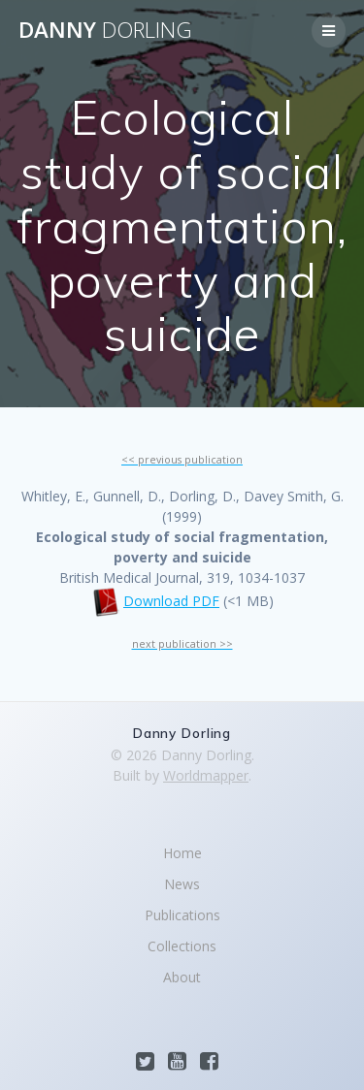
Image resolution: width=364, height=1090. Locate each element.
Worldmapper (205, 775)
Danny (105, 30)
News (182, 884)
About (182, 977)
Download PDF (171, 601)
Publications (182, 915)
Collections (182, 946)
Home (182, 853)
